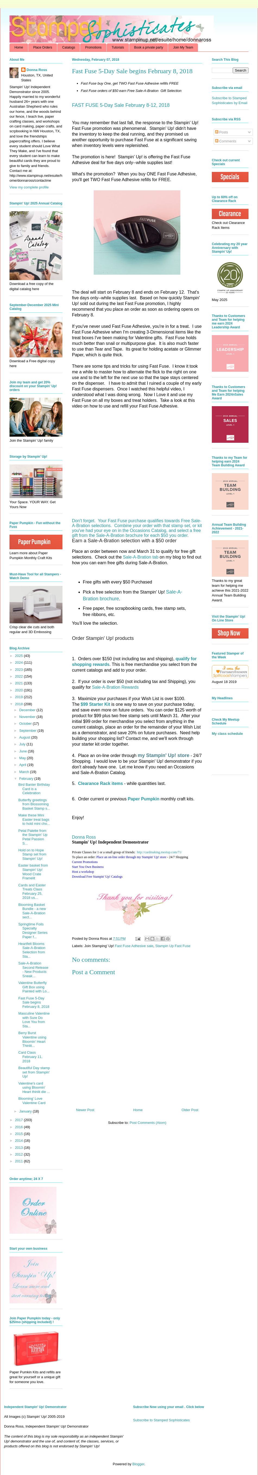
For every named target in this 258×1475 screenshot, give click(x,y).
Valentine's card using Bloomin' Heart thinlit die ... (34, 1087)
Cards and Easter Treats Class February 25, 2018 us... (32, 891)
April (23, 765)
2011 (19, 1161)
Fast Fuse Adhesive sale (134, 946)
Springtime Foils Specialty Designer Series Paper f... (33, 930)
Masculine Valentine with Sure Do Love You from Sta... (33, 1019)
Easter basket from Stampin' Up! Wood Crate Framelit (33, 871)
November (28, 717)
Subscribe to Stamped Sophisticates (161, 1420)
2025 (19, 656)
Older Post (190, 1110)
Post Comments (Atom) (148, 1123)
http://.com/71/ (159, 852)
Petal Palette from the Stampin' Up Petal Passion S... (32, 837)
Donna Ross (84, 837)
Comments (225, 141)
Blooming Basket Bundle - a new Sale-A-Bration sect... (32, 911)
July (23, 744)
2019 (19, 697)
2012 (19, 1154)
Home (18, 47)
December (28, 710)
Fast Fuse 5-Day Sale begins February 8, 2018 (33, 1002)
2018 (19, 704)
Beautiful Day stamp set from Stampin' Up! (34, 1072)
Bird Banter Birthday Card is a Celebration (34, 789)
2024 (19, 662)
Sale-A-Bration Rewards (115, 687)
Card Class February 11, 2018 (30, 1056)
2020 (19, 690)
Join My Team (183, 47)
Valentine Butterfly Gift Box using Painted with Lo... (33, 987)
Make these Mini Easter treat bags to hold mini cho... (34, 819)
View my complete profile (29, 187)
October (26, 724)
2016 (19, 1127)
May (23, 758)
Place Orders (42, 47)
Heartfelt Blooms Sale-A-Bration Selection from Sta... (31, 950)
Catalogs (68, 47)
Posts (221, 132)
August (25, 737)
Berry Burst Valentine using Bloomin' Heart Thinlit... (32, 1039)
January (26, 1111)
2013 (19, 1148)
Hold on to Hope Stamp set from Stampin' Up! (32, 854)
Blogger (138, 1464)
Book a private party (148, 47)
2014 (19, 1141)
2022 (19, 676)
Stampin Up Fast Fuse (172, 946)
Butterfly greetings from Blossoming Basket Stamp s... (34, 804)
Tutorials (118, 47)
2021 (19, 683)
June (23, 751)
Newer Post (85, 1110)
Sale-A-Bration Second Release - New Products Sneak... (33, 969)
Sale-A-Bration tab (141, 557)
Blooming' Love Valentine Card (31, 1100)
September (28, 731)
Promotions (93, 47)
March (24, 772)
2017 (19, 1120)
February (26, 779)
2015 (19, 1134)
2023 (19, 670)
